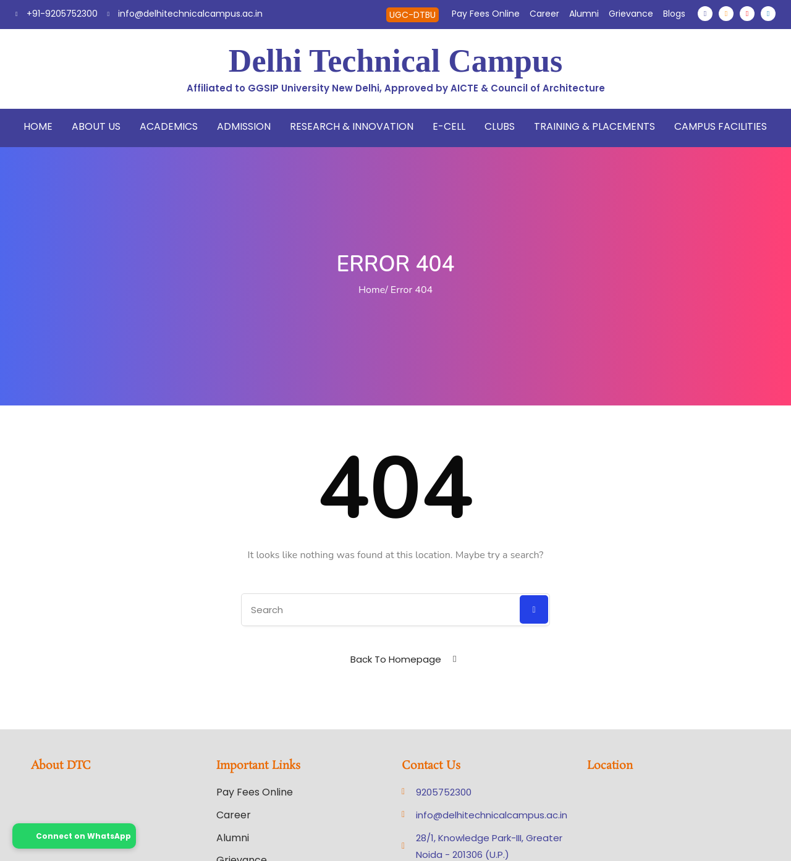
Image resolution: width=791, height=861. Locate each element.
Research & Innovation (351, 126)
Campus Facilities (720, 126)
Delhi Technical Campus (395, 60)
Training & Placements (594, 126)
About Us (96, 126)
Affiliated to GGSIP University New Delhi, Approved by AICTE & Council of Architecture (396, 88)
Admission (244, 126)
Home (38, 126)
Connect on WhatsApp (74, 836)
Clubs (499, 126)
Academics (169, 126)
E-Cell (449, 126)
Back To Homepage (395, 659)
